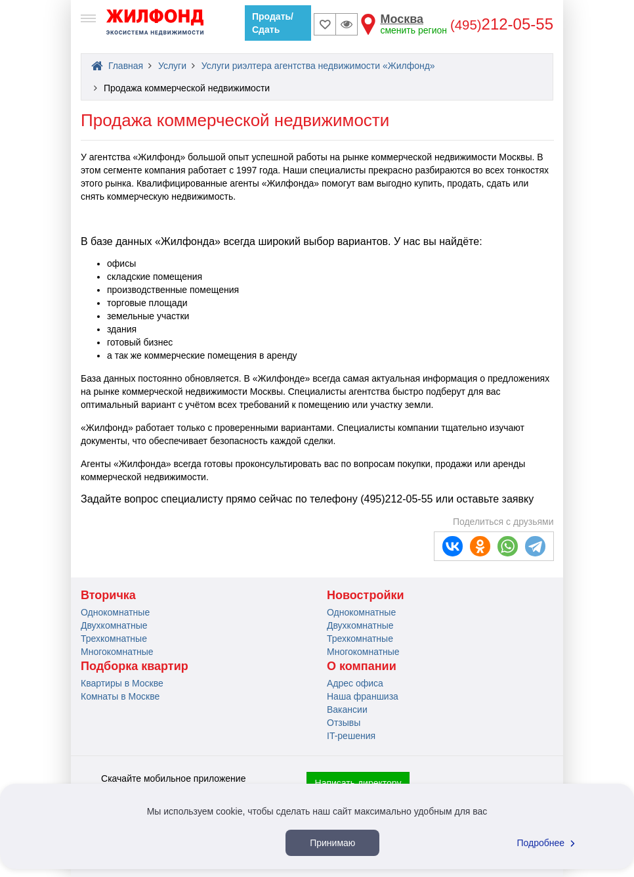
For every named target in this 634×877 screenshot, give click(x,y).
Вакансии (347, 709)
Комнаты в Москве (120, 696)
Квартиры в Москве (122, 683)
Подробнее (548, 843)
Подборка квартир (134, 666)
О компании (361, 666)
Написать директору (358, 783)
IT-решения (351, 736)
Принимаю (332, 843)
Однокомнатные (115, 612)
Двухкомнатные (114, 625)
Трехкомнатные (114, 638)
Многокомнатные (117, 651)
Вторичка (108, 595)
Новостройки (365, 595)
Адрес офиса (355, 683)
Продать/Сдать (272, 23)
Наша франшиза (362, 696)
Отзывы (343, 722)
